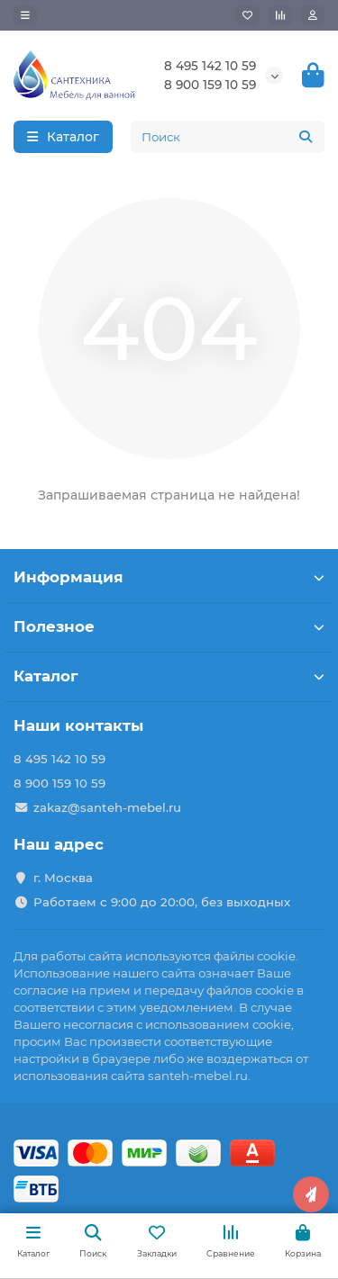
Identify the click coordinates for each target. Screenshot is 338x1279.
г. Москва (63, 877)
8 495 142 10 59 (210, 66)
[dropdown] (25, 15)
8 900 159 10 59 (210, 84)
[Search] (227, 137)
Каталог (169, 676)
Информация (169, 577)
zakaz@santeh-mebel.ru (107, 807)
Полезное (169, 626)
